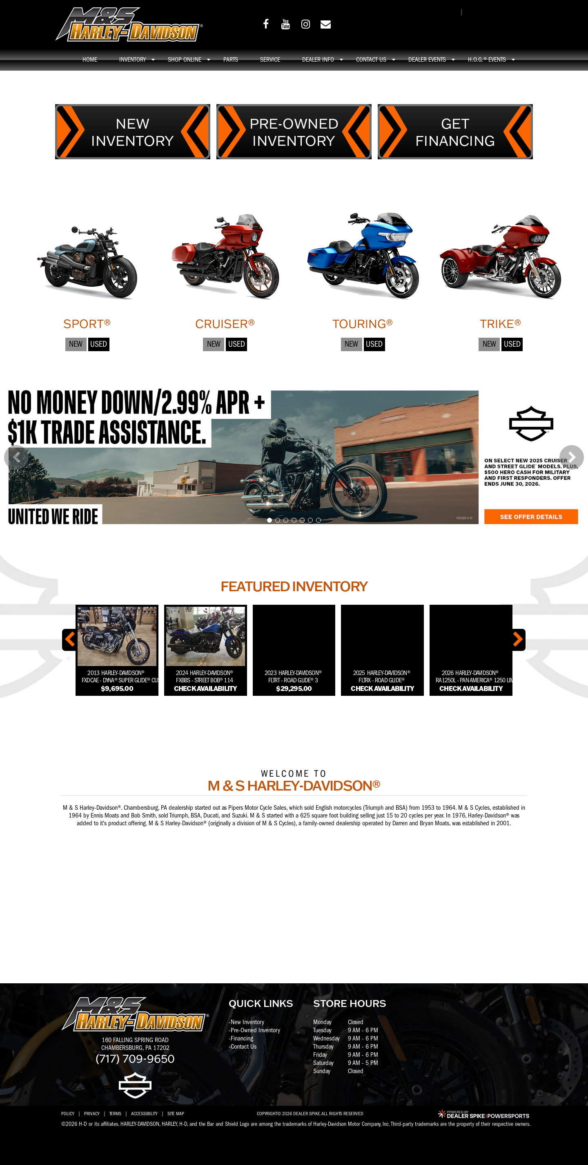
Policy (67, 1113)
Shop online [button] (184, 59)
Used (98, 344)
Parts (230, 59)
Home (89, 59)
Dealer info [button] (318, 59)
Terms (115, 1113)
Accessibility (144, 1113)
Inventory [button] (132, 59)
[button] (16, 457)
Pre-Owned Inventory (255, 1030)
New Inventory (247, 1022)
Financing (242, 1038)
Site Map (175, 1113)
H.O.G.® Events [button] (487, 59)
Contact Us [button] (371, 59)
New (75, 344)
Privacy (92, 1113)
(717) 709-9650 (135, 1058)
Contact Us (243, 1046)
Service (270, 59)
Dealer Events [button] (427, 59)
